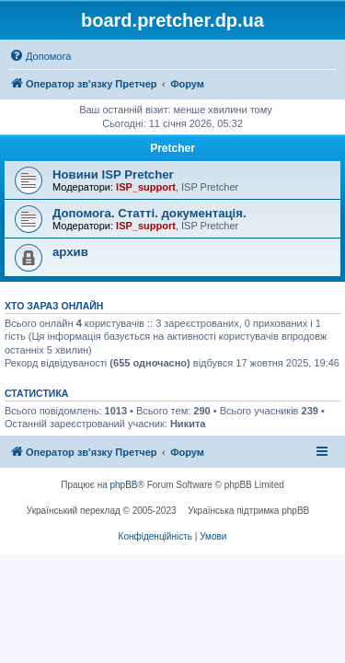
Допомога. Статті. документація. (149, 213)
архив (70, 252)
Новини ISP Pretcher (113, 174)
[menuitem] (40, 56)
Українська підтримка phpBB (248, 511)
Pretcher (172, 148)
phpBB (124, 485)
